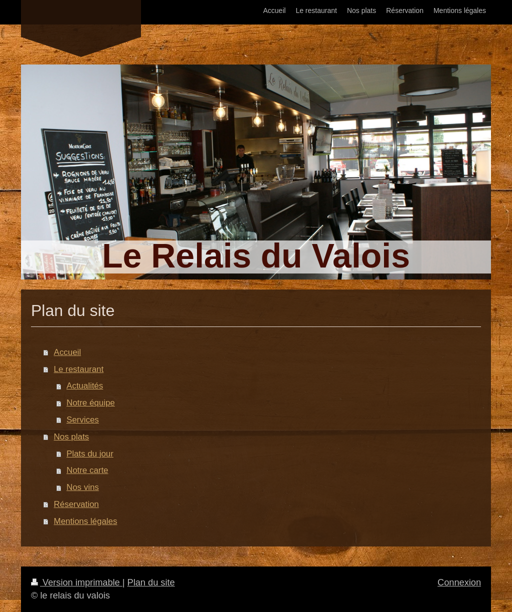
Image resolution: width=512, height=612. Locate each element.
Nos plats (71, 437)
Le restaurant (79, 369)
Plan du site (151, 583)
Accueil (67, 352)
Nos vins (82, 487)
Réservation (76, 504)
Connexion (459, 583)
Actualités (84, 385)
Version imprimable (76, 583)
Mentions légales (86, 521)
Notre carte (87, 470)
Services (82, 419)
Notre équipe (90, 403)
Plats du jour (90, 453)
